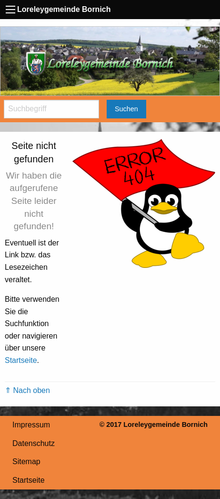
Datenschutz (33, 443)
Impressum (31, 425)
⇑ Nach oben (27, 390)
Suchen (126, 109)
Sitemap (26, 461)
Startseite (21, 360)
